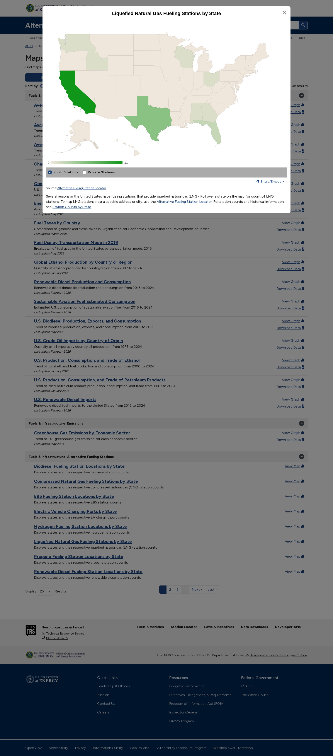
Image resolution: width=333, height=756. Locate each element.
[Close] (284, 12)
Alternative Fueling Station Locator (81, 188)
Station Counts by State (72, 207)
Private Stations (101, 172)
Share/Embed (268, 181)
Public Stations (65, 172)
